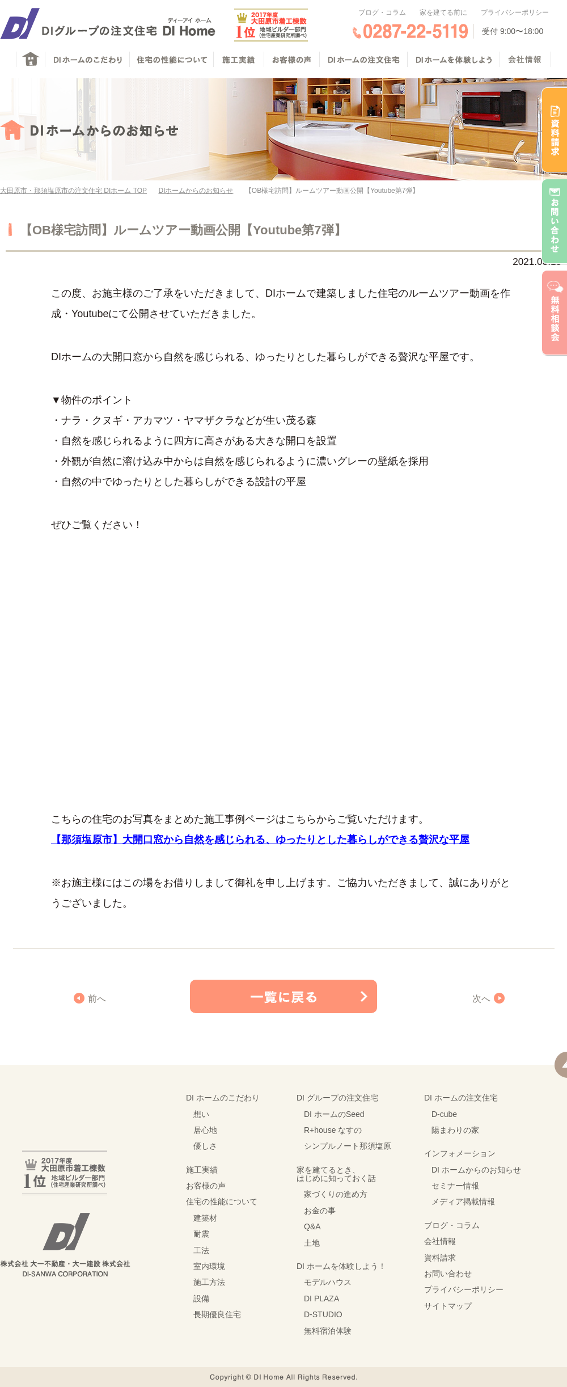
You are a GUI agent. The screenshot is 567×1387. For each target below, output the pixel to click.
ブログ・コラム (382, 12)
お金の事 (320, 1210)
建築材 (205, 1217)
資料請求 (440, 1257)
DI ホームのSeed (334, 1114)
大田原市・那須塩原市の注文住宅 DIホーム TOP (73, 191)
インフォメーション (460, 1153)
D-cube (444, 1114)
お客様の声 (206, 1185)
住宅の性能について (221, 1201)
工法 (201, 1250)
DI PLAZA (321, 1298)
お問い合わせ (448, 1273)
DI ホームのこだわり (223, 1097)
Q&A (312, 1226)
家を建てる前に (443, 12)
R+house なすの (333, 1130)
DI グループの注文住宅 (337, 1097)
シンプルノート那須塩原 (347, 1145)
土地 (312, 1242)
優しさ (205, 1145)
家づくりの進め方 (335, 1194)
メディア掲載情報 (463, 1201)
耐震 (201, 1233)
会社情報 (440, 1241)
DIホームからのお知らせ (195, 191)
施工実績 (202, 1169)
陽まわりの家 (455, 1130)
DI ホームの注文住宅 (461, 1097)
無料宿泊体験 (328, 1330)
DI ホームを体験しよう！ (341, 1266)
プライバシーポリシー (515, 12)
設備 (201, 1298)
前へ (97, 999)
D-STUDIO (323, 1314)
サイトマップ (448, 1305)
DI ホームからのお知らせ (476, 1169)
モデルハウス (328, 1282)
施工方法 (209, 1282)
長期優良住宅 (217, 1314)
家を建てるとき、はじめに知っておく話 (336, 1174)
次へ (481, 999)
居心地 (205, 1130)
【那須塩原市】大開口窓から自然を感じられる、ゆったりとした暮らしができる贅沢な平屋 (260, 839)
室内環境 (209, 1266)
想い (201, 1114)
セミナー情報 (455, 1185)
